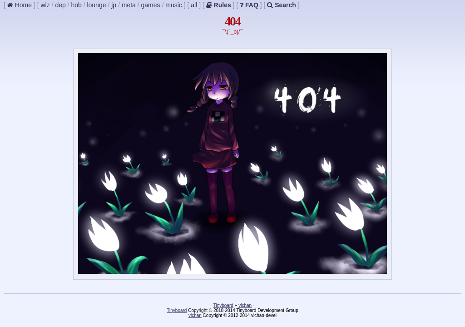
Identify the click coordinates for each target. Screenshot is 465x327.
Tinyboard (223, 305)
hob (76, 5)
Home (19, 5)
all (194, 5)
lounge (96, 5)
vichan (245, 305)
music (173, 5)
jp (113, 5)
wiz (44, 5)
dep (60, 5)
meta (129, 5)
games (150, 5)
